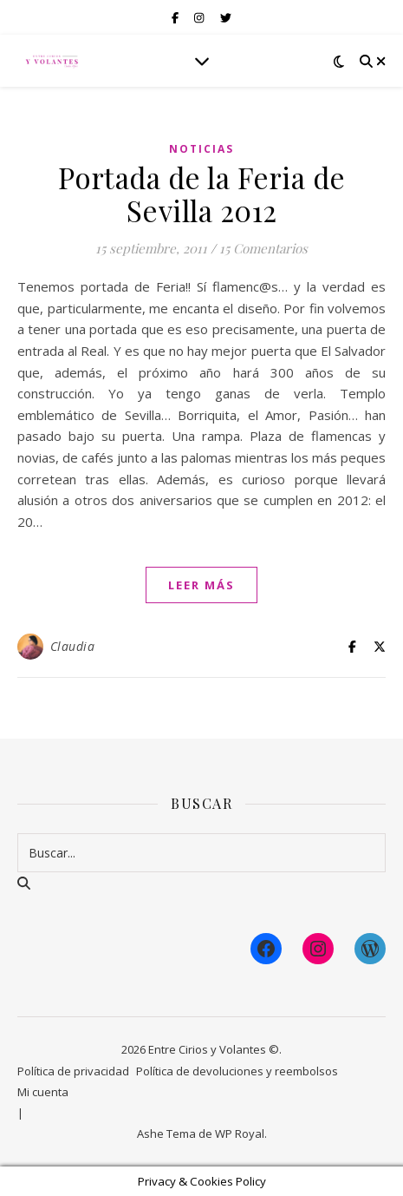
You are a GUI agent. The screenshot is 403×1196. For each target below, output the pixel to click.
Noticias (201, 148)
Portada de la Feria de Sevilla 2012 (202, 193)
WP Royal (239, 1133)
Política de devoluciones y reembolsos (237, 1071)
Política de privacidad (73, 1071)
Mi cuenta (42, 1092)
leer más (201, 585)
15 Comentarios (263, 248)
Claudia (72, 646)
